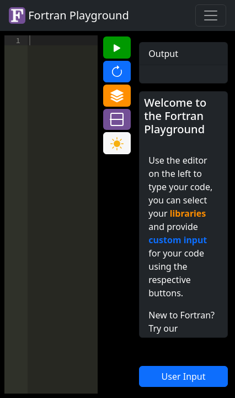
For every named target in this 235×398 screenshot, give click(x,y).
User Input (184, 376)
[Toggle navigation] (210, 15)
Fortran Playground (69, 15)
